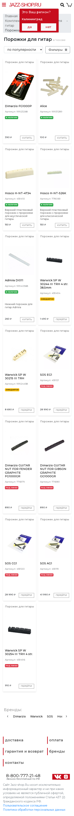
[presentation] (7, 716)
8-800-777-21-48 (23, 775)
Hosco (61, 716)
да (29, 27)
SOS (50, 716)
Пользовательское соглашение (25, 806)
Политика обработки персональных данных (34, 810)
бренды (57, 751)
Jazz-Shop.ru (25, 5)
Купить (27, 137)
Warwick (36, 716)
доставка (14, 740)
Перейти (61, 319)
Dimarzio (19, 716)
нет (48, 27)
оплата (56, 740)
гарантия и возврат (24, 751)
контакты (14, 763)
